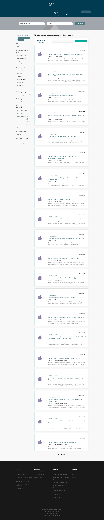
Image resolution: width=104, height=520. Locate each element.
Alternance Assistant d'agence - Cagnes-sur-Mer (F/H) (65, 54)
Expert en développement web (60, 491)
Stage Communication (52, 511)
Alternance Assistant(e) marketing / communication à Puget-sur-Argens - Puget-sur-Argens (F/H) (67, 338)
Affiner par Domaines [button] (23, 99)
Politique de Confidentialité (23, 481)
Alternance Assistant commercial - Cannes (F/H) (63, 137)
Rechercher (80, 24)
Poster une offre (38, 472)
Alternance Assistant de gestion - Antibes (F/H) (62, 278)
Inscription (85, 12)
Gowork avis (56, 480)
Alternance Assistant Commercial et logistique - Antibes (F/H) (67, 219)
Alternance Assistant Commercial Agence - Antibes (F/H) (66, 239)
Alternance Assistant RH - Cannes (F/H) (60, 199)
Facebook (74, 472)
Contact (18, 472)
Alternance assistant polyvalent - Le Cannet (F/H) (63, 258)
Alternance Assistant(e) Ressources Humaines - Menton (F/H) (67, 317)
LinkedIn (74, 477)
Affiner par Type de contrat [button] (22, 51)
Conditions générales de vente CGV (22, 485)
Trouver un (58, 472)
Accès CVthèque (39, 474)
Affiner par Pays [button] (21, 131)
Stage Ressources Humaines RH (52, 509)
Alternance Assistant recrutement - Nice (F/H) (62, 442)
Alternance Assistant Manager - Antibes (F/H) (62, 95)
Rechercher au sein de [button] (23, 44)
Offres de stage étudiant (52, 515)
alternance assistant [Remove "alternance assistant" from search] (23, 38)
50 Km (19, 46)
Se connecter (38, 477)
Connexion (75, 12)
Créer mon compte (39, 480)
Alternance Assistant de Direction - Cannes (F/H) (63, 297)
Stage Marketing (52, 513)
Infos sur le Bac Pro (58, 485)
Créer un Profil (57, 494)
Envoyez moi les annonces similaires (41, 41)
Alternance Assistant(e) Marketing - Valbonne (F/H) (64, 358)
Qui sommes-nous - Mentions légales (24, 478)
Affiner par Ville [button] (21, 68)
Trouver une (60, 474)
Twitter (74, 474)
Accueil (18, 469)
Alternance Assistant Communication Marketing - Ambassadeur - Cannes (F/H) (63, 157)
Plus (18, 88)
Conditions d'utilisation (22, 474)
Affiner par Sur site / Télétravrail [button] (22, 139)
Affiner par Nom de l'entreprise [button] (22, 106)
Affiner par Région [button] (22, 92)
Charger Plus (61, 454)
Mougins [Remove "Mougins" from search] (20, 39)
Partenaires (19, 491)
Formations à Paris (58, 488)
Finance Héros (20, 488)
